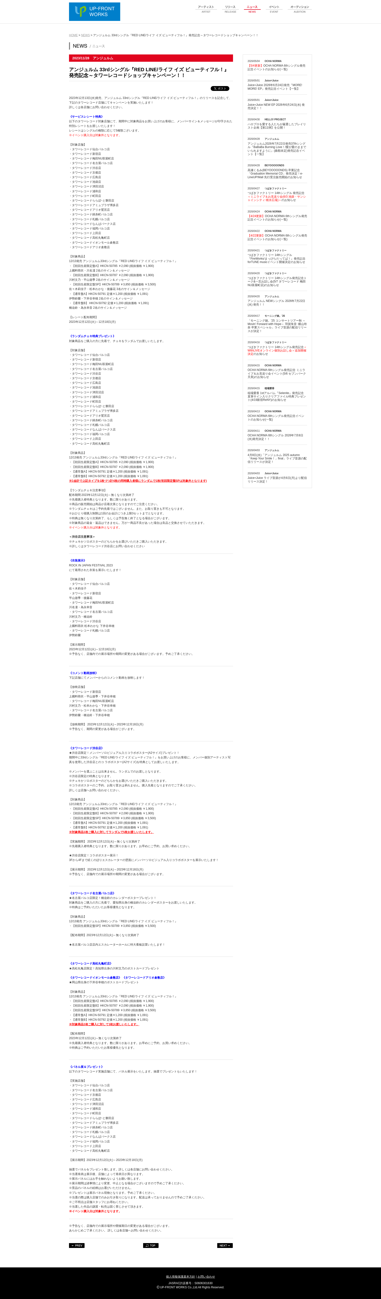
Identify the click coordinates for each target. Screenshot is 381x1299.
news (252, 12)
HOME (73, 35)
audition (300, 12)
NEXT (225, 1245)
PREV (77, 1245)
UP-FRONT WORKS (95, 12)
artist (206, 12)
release (230, 12)
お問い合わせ (206, 1276)
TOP (151, 1245)
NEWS (85, 35)
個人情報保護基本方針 (180, 1276)
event (274, 12)
